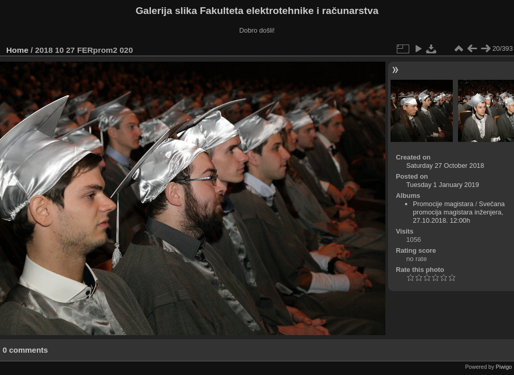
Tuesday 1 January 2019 (442, 185)
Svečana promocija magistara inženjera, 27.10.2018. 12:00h (459, 212)
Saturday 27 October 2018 (445, 165)
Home (17, 50)
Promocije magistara (443, 204)
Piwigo (504, 367)
